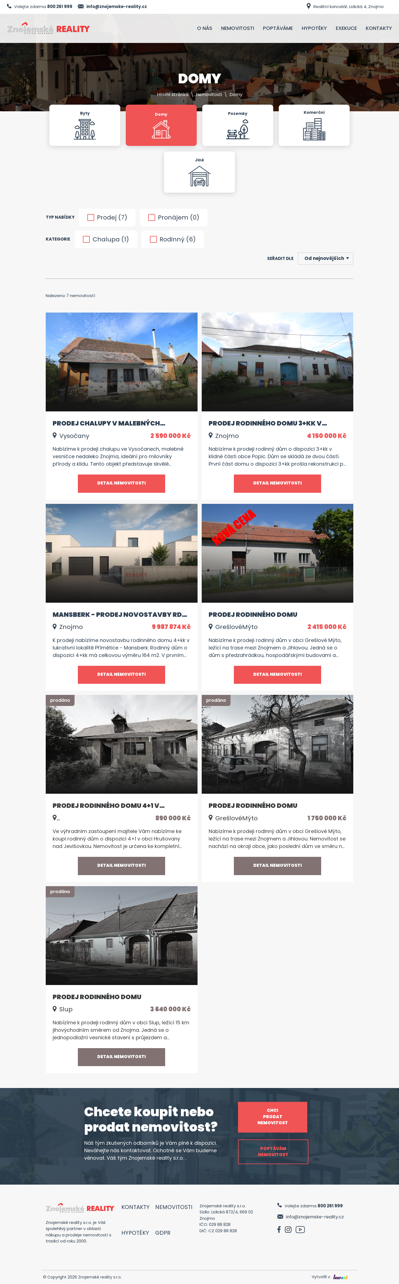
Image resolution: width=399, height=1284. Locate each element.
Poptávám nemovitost (273, 1152)
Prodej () (107, 217)
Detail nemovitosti (121, 483)
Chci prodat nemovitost (272, 1116)
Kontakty (135, 1207)
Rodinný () (173, 239)
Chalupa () (106, 239)
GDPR (162, 1233)
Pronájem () (173, 217)
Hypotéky (135, 1233)
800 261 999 (59, 6)
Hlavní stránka (172, 94)
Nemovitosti (209, 94)
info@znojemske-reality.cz (116, 6)
